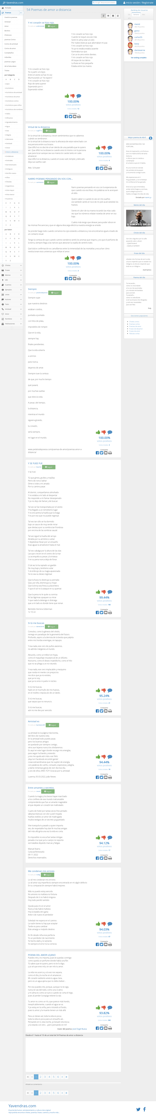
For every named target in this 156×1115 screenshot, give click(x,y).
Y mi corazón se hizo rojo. (41, 22)
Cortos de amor (10, 48)
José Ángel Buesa (80, 1029)
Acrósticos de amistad (13, 92)
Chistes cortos (134, 321)
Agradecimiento (11, 122)
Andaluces (9, 156)
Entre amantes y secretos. (41, 787)
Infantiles (8, 57)
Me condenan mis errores (41, 871)
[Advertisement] (48, 48)
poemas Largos (10, 62)
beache (38, 467)
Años (7, 177)
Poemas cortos (134, 324)
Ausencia (9, 199)
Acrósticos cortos (12, 101)
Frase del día (139, 253)
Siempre (32, 289)
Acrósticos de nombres (14, 109)
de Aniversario (10, 165)
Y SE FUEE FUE (35, 463)
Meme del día (139, 205)
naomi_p (148, 197)
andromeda (40, 26)
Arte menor (9, 194)
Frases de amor (134, 331)
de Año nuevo (10, 173)
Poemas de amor (135, 326)
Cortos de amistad (11, 44)
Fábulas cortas (134, 333)
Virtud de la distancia (39, 127)
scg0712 (39, 131)
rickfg (38, 875)
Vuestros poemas (11, 17)
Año (129, 18)
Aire (7, 131)
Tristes (7, 70)
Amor (7, 26)
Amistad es (33, 721)
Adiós (7, 114)
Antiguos (9, 169)
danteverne (40, 627)
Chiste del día (139, 233)
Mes (143, 14)
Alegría (8, 135)
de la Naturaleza (10, 66)
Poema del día (139, 277)
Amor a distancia (11, 152)
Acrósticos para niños (13, 105)
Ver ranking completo (138, 58)
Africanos (9, 118)
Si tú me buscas (36, 623)
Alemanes (9, 139)
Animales (9, 160)
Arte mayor (9, 190)
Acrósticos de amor (12, 97)
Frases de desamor (136, 329)
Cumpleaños (9, 53)
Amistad (7, 22)
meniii (38, 791)
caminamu (40, 182)
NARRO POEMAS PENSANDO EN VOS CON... (50, 178)
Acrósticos (9, 88)
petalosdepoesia (42, 293)
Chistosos (8, 35)
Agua (7, 126)
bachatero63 (40, 725)
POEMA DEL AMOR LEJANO (42, 954)
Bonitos (7, 31)
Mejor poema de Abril (137, 137)
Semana (136, 14)
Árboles (8, 182)
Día (129, 14)
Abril (7, 84)
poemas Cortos (10, 39)
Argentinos (9, 186)
